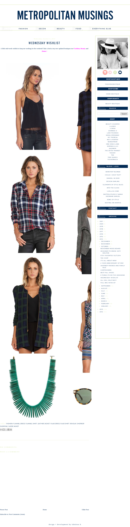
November (105, 244)
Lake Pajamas (112, 133)
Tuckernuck (113, 159)
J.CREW (113, 128)
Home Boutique (112, 94)
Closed (113, 126)
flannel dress (19, 424)
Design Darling (113, 181)
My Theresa (113, 137)
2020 (102, 224)
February (105, 303)
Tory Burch (113, 157)
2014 (101, 239)
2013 (101, 309)
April (103, 298)
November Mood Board (110, 248)
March (104, 301)
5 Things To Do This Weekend (113, 275)
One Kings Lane (112, 144)
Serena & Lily (112, 146)
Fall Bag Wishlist (108, 283)
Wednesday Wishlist (109, 277)
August (104, 288)
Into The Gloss (113, 188)
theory (113, 153)
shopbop (80, 424)
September (106, 286)
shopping (4, 426)
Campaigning (106, 270)
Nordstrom (112, 142)
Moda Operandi (112, 135)
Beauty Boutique (112, 104)
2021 (101, 221)
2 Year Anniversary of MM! (112, 263)
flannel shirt (31, 424)
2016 (101, 234)
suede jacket (13, 426)
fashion (9, 424)
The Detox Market (112, 150)
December (105, 241)
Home (45, 510)
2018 (101, 229)
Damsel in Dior (113, 178)
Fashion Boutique (112, 84)
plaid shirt (64, 424)
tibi (112, 155)
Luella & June (113, 191)
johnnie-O (112, 131)
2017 (101, 231)
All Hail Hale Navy (109, 280)
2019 (101, 226)
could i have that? (113, 175)
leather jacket (44, 424)
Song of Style (113, 199)
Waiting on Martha (113, 203)
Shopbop (112, 148)
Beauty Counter (112, 124)
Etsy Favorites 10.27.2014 (111, 255)
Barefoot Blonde (113, 172)
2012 (101, 312)
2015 (101, 236)
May (103, 296)
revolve (73, 424)
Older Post (85, 510)
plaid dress (55, 424)
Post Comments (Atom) (17, 514)
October (105, 246)
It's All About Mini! (109, 260)
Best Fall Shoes (107, 272)
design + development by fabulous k (65, 524)
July (103, 291)
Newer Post (4, 510)
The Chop (104, 258)
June (103, 293)
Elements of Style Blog (113, 184)
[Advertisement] (112, 324)
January (105, 306)
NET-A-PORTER (112, 139)
